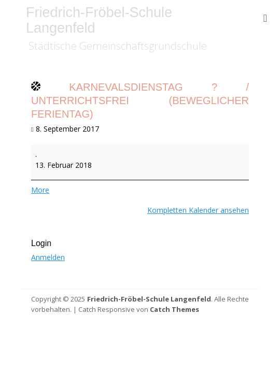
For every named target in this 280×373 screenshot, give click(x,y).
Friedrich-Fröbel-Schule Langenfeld (99, 20)
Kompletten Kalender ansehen (198, 210)
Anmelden (48, 257)
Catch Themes (174, 309)
